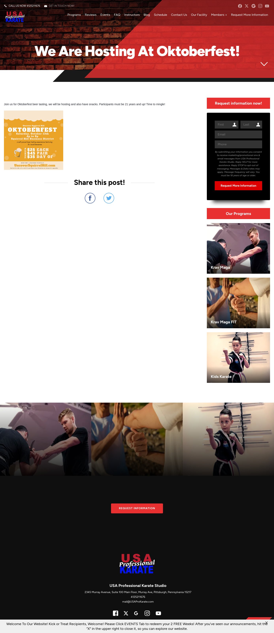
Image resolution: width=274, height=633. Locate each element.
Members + (219, 15)
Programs (74, 15)
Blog (147, 15)
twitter (246, 6)
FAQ (117, 15)
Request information (137, 508)
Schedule (160, 15)
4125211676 (33, 5)
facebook (240, 6)
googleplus (253, 6)
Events (105, 15)
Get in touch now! (61, 5)
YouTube (267, 6)
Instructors (132, 15)
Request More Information (249, 15)
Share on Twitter (109, 198)
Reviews (90, 15)
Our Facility (199, 15)
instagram (260, 6)
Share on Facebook (90, 198)
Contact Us (179, 15)
